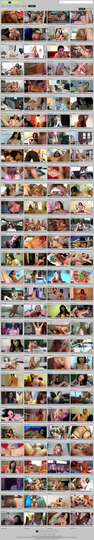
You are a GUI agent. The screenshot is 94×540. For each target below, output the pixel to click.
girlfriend (26, 129)
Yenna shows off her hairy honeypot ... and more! (35, 474)
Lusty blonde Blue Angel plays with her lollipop (80, 76)
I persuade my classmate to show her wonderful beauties (81, 93)
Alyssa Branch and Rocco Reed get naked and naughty (81, 508)
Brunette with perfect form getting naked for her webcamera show (35, 335)
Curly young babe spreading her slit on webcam (81, 335)
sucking (33, 77)
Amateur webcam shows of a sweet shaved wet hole (58, 128)
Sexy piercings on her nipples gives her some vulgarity (81, 110)
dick (2, 42)
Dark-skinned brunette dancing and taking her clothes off (81, 301)
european (62, 25)
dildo (48, 423)
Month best (24, 6)
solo (62, 60)
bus (71, 181)
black (71, 60)
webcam (21, 77)
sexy (29, 77)
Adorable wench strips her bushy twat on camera (35, 422)
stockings (3, 319)
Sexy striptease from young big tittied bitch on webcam (35, 283)
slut (33, 215)
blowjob (7, 25)
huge (2, 25)
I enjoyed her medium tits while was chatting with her (12, 335)
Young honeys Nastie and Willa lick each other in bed (35, 58)
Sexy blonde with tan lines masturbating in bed (34, 110)
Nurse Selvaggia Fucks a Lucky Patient (9, 58)
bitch (71, 129)
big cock (43, 42)
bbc (48, 458)
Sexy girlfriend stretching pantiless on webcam (35, 128)
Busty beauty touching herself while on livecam (11, 526)
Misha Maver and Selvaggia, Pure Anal (9, 370)
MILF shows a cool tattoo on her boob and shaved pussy (12, 491)
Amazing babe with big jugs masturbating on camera (12, 301)
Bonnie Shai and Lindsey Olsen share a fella (57, 266)
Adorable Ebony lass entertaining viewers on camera (12, 404)
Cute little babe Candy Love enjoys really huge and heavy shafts (58, 249)
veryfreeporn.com (51, 26)
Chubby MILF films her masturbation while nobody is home (35, 526)
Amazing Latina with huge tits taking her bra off (81, 439)
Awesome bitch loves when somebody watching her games (81, 474)
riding (25, 181)
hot (6, 164)
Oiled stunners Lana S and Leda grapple (56, 491)
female (64, 60)
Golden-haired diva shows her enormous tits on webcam (12, 180)
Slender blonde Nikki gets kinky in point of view (81, 41)
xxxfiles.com (73, 61)
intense (25, 233)
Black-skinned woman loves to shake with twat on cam (58, 145)
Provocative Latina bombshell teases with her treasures (12, 249)
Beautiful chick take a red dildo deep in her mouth (58, 422)
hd (42, 25)
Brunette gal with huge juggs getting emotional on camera (12, 474)
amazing (26, 146)
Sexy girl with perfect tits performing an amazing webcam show (35, 249)
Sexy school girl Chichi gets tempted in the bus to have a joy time (81, 180)
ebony (58, 146)
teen (67, 458)
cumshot (58, 25)
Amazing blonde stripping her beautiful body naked (58, 301)
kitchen (25, 94)
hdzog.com (3, 26)
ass (12, 60)
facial (75, 25)
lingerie (59, 94)
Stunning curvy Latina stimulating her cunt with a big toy (12, 439)
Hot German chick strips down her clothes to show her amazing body (35, 145)
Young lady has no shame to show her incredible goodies (12, 145)
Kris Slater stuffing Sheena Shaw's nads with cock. (81, 318)
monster (49, 440)
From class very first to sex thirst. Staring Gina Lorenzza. (58, 526)
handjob (79, 25)
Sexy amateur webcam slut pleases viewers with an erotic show (35, 214)
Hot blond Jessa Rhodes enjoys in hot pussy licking (81, 283)
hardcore (30, 25)
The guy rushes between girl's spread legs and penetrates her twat (81, 145)
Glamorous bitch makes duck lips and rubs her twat (81, 128)
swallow (11, 25)
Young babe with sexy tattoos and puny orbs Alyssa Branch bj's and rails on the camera (35, 318)
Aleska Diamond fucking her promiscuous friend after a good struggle (81, 249)
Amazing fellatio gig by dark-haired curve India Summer (12, 422)
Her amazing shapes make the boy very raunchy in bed (35, 404)
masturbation (86, 77)
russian (18, 25)
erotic (36, 215)
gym (25, 164)
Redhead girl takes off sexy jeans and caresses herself (58, 283)
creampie (49, 267)
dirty (50, 406)
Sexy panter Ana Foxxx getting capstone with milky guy (58, 370)
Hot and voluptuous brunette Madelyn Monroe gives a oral (81, 387)
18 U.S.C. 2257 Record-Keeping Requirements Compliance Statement (47, 536)
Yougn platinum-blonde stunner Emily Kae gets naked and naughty (12, 456)
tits (41, 25)
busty (25, 510)
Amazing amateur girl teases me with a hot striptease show (12, 162)
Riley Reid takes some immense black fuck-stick (81, 58)
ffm (60, 510)
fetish (83, 215)
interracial (68, 181)
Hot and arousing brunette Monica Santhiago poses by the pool (81, 352)
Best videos (9, 6)
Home (3, 6)
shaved (91, 77)
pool (28, 354)
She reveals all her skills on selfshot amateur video (35, 266)
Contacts (50, 534)
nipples (72, 112)
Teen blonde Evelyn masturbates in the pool (34, 352)
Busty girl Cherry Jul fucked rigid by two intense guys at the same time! (35, 231)
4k (47, 25)
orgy (25, 302)
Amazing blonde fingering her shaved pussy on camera (12, 214)
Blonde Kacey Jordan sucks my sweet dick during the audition (12, 41)
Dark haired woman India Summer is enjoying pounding (81, 266)
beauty (72, 215)
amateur (53, 60)
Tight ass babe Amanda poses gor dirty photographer (58, 404)
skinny (34, 25)
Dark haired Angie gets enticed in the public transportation (58, 474)
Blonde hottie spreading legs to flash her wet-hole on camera (81, 422)
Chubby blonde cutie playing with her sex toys (57, 352)
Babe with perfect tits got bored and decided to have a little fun (12, 110)
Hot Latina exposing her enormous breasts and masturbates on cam (35, 439)
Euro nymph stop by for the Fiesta (31, 24)
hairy (66, 25)
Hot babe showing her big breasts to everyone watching (58, 197)
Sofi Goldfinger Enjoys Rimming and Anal (33, 370)
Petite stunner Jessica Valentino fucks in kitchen (35, 93)
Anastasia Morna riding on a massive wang (34, 180)
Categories (44, 534)
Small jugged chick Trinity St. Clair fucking (57, 214)
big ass (6, 60)
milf (23, 423)
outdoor (78, 181)
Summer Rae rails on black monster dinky (56, 439)
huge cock (52, 250)
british (15, 25)
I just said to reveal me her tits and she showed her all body (12, 266)
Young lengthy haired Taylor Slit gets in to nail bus (81, 231)
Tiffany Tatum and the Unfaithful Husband (56, 24)
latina (11, 77)
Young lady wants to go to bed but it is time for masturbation (58, 387)
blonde (50, 25)
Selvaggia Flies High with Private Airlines (56, 93)
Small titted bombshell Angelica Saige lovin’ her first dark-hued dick (35, 41)
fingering (52, 112)
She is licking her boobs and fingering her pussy (58, 110)
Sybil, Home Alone (74, 162)
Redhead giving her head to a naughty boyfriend (58, 335)
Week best (17, 6)
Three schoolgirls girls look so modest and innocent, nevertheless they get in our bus (12, 231)
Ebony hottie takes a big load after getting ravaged (81, 526)
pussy (69, 25)
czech (45, 164)
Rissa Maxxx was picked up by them (78, 24)
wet (56, 129)
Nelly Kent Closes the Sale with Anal (55, 41)
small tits (22, 25)
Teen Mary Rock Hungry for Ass (8, 93)
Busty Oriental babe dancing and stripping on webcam (81, 370)
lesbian (25, 60)
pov (78, 42)
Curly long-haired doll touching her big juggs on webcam (58, 318)
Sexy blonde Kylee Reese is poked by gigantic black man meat (58, 180)
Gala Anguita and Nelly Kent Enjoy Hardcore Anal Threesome (58, 508)
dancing (76, 302)
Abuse (54, 534)
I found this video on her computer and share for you (12, 283)
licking (48, 112)
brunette (26, 25)
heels (38, 371)
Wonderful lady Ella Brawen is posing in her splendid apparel (81, 456)
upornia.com (50, 61)
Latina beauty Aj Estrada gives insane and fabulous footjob (81, 214)
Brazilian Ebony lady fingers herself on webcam (58, 162)
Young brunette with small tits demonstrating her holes (81, 197)
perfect (2, 112)
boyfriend (49, 337)
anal (5, 25)
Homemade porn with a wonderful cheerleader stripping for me (12, 508)
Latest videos (89, 9)
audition (5, 42)
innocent (3, 233)
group (17, 233)
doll (48, 319)
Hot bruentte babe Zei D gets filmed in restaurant (81, 404)
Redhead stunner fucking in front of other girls (34, 491)
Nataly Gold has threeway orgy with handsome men (35, 301)
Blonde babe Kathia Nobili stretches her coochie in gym (35, 162)
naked (53, 77)
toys (36, 60)
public (77, 233)
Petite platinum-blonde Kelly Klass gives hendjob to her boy (35, 197)
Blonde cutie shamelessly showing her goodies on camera (35, 387)
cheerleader (3, 510)
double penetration (32, 233)
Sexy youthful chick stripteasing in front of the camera (12, 387)
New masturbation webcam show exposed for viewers (12, 128)
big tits (46, 42)
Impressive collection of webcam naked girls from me (58, 76)
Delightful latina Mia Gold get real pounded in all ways (58, 231)
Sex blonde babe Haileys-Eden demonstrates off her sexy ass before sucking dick (35, 76)
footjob (75, 215)
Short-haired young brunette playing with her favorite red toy (58, 58)
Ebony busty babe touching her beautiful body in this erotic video (35, 508)
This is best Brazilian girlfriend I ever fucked (11, 352)
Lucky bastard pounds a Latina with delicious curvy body (12, 76)
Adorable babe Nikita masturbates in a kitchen (80, 491)
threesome (39, 233)
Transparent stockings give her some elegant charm (12, 318)
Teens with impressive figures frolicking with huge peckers (12, 24)
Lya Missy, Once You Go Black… (54, 456)
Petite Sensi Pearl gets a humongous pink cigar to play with (12, 197)
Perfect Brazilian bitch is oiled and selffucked (34, 456)
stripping (53, 302)
